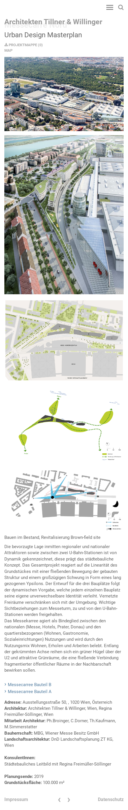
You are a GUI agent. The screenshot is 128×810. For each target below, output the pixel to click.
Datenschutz (111, 799)
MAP (8, 50)
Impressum (16, 799)
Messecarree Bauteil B (29, 684)
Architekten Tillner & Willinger (53, 22)
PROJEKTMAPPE (20, 45)
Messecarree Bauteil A (30, 691)
